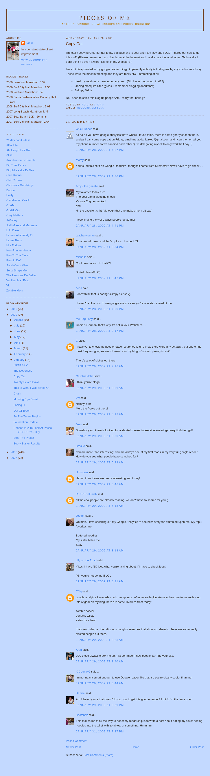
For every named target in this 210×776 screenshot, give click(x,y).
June (17, 331)
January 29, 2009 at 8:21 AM (100, 581)
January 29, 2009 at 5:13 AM (100, 414)
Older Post (197, 747)
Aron (79, 649)
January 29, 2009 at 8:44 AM (100, 683)
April (17, 342)
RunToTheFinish (86, 494)
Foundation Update (25, 422)
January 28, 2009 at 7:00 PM (100, 309)
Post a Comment (76, 741)
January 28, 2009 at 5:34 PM (100, 247)
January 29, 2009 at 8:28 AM (100, 639)
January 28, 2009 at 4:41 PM (100, 225)
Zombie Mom (14, 290)
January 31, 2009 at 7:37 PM (100, 731)
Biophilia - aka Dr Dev (20, 170)
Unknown (82, 472)
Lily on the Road (86, 560)
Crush (17, 393)
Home (135, 747)
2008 (14, 452)
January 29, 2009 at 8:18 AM (100, 550)
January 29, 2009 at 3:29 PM (100, 705)
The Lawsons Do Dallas (21, 275)
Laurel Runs (14, 240)
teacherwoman (85, 235)
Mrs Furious (14, 245)
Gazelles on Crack (18, 200)
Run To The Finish (17, 255)
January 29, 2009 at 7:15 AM (100, 505)
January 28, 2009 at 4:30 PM (100, 176)
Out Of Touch (21, 410)
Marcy (80, 160)
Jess (79, 424)
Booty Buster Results (26, 443)
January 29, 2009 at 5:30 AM (100, 436)
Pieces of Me (105, 18)
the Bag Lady (84, 319)
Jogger (80, 515)
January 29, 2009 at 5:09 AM (100, 388)
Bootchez (82, 715)
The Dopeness (22, 370)
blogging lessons (90, 108)
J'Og (79, 591)
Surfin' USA (20, 365)
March (18, 348)
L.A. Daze (12, 230)
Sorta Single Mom (17, 270)
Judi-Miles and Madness (21, 225)
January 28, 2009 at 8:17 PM (100, 330)
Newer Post (73, 747)
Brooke (80, 446)
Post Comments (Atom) (98, 755)
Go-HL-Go (13, 210)
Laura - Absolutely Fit (19, 235)
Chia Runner (14, 175)
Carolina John (85, 376)
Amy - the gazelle (87, 186)
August (19, 319)
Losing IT (19, 405)
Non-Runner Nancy (18, 250)
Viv (78, 398)
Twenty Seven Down (26, 382)
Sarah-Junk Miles (17, 265)
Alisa (79, 288)
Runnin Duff (13, 260)
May (17, 337)
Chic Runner (84, 129)
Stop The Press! (23, 437)
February (20, 354)
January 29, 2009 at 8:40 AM (100, 661)
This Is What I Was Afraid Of (31, 387)
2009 (14, 314)
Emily (9, 195)
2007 (14, 457)
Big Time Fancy (16, 165)
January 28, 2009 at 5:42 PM (100, 278)
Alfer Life (12, 145)
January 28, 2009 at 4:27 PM (100, 149)
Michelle (81, 257)
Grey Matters (14, 215)
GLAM (10, 205)
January (19, 359)
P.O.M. (30, 43)
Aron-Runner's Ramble (20, 160)
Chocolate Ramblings (20, 185)
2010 (14, 309)
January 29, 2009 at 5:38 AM (100, 462)
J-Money (11, 220)
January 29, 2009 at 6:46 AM (100, 484)
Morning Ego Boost (25, 399)
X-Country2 (83, 671)
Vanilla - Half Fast (17, 280)
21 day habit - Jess (18, 140)
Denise (80, 693)
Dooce (10, 190)
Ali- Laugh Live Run (18, 150)
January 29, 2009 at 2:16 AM (100, 366)
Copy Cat (19, 376)
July (17, 325)
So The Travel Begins (27, 416)
